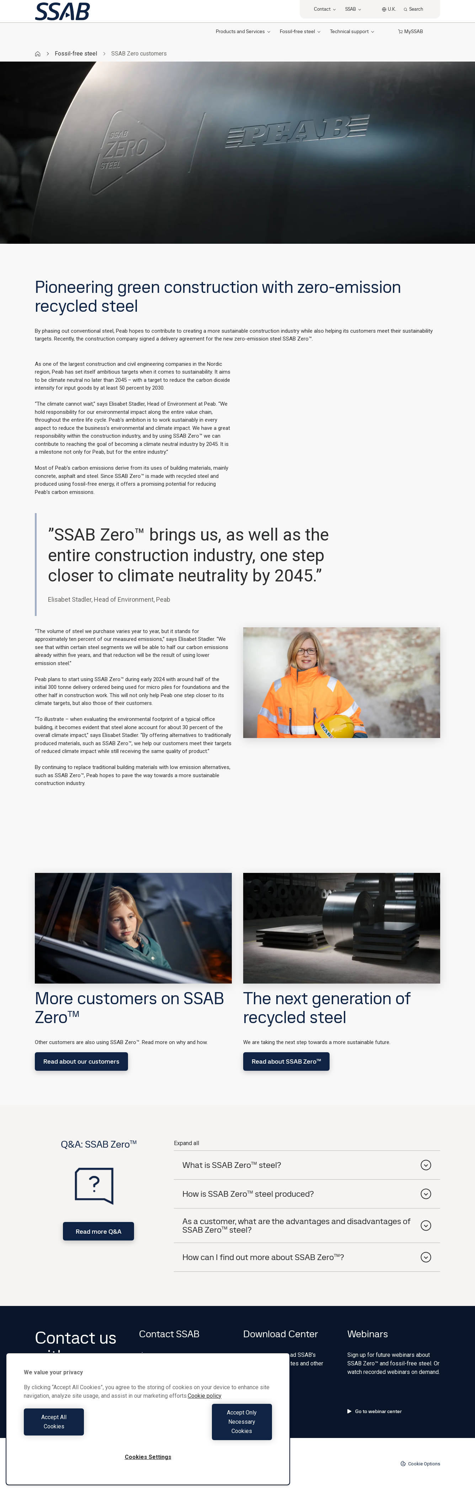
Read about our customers (81, 1061)
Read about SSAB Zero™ (286, 1061)
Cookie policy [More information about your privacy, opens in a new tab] (205, 1414)
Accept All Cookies (84, 1431)
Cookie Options (420, 1463)
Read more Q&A (99, 1231)
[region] (148, 1428)
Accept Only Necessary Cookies (212, 1431)
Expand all (186, 1143)
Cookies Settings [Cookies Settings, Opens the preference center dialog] (148, 1457)
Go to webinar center (374, 1411)
